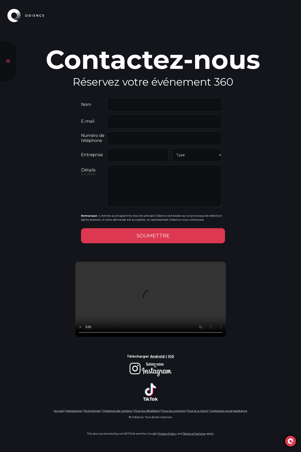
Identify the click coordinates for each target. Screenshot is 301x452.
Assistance (240, 410)
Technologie (92, 410)
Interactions (74, 410)
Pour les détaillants (147, 410)
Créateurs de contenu (117, 410)
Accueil (59, 410)
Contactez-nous (221, 410)
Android (157, 356)
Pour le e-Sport (197, 410)
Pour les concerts (173, 410)
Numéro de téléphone (92, 138)
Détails (93, 171)
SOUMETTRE (153, 236)
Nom (86, 104)
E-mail (87, 121)
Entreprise (92, 154)
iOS (171, 356)
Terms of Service (194, 433)
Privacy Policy (167, 433)
